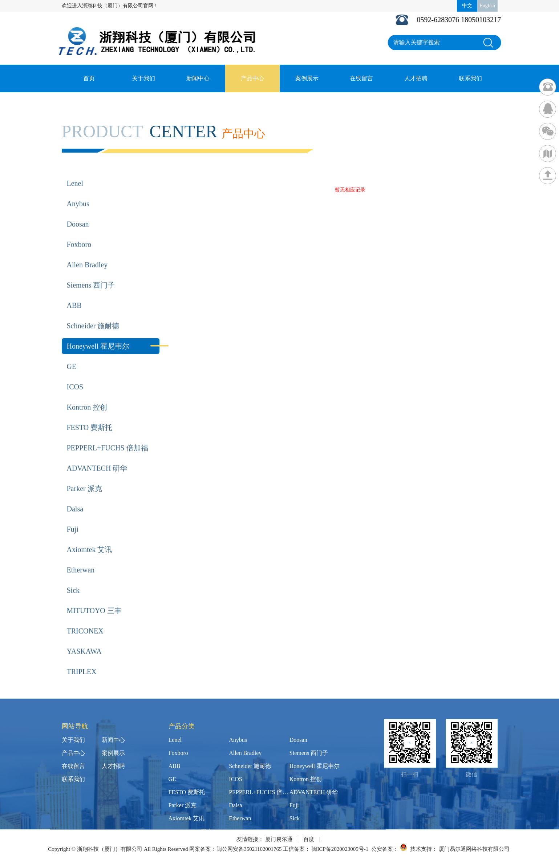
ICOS (75, 376)
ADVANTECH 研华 (97, 457)
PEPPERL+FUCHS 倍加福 (107, 437)
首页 (89, 78)
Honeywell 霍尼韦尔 (98, 335)
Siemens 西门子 (91, 274)
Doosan (78, 213)
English (487, 5)
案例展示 (307, 78)
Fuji (72, 518)
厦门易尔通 (278, 839)
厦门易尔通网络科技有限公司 (474, 849)
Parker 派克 (84, 478)
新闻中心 (198, 78)
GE (72, 356)
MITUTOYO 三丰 (94, 600)
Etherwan (81, 559)
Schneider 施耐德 (93, 315)
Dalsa (75, 498)
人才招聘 (416, 78)
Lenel (75, 173)
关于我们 (143, 78)
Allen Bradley (87, 254)
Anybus (78, 193)
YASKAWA (84, 640)
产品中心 (252, 78)
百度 (308, 839)
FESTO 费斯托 (90, 417)
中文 (467, 5)
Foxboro (79, 234)
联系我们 (470, 78)
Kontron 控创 (87, 396)
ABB (74, 295)
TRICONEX (85, 620)
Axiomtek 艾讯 (89, 539)
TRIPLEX (82, 661)
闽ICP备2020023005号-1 (340, 849)
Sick (73, 579)
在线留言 (361, 78)
